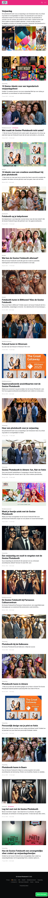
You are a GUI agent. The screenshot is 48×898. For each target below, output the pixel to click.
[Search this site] (42, 2)
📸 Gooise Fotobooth (23, 882)
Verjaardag (40, 880)
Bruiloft (23, 880)
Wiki (19, 880)
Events (31, 882)
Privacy (8, 880)
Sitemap (37, 882)
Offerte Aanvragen (41, 894)
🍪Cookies (13, 880)
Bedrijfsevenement (31, 880)
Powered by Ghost (24, 885)
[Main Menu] (45, 2)
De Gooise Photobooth (22, 876)
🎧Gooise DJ (14, 882)
